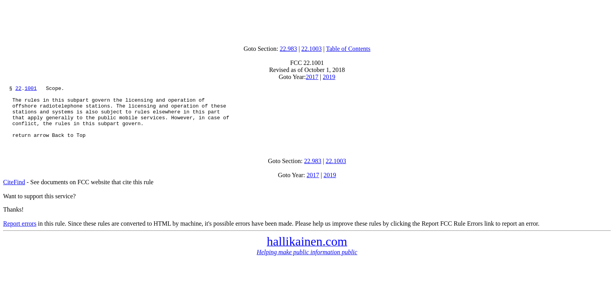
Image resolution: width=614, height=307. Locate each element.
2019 (329, 77)
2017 (312, 77)
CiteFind (14, 192)
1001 (31, 89)
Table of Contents (348, 48)
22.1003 (312, 48)
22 (18, 89)
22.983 (288, 48)
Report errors (19, 234)
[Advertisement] (307, 20)
